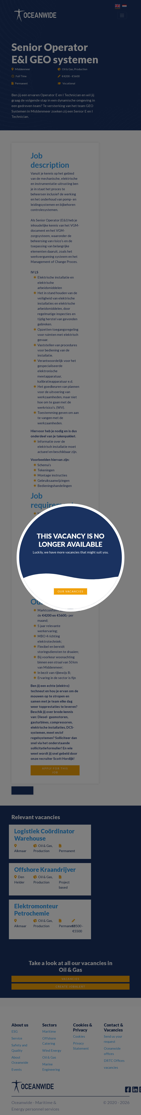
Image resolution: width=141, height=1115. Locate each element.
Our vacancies (70, 591)
